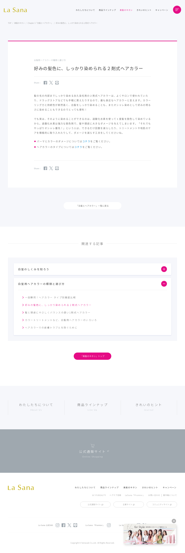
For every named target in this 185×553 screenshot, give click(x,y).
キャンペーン (161, 10)
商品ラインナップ (107, 10)
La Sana (17, 10)
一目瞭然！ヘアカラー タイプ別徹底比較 (50, 297)
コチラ (86, 141)
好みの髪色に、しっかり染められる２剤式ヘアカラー (58, 305)
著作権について (170, 495)
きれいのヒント (144, 10)
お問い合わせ (154, 495)
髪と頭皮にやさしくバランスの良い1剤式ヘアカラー (58, 312)
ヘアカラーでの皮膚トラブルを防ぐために (51, 327)
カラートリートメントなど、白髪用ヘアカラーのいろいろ (61, 320)
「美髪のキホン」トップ (92, 356)
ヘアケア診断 (115, 495)
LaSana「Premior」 (135, 495)
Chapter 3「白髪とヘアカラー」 (40, 23)
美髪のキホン (126, 10)
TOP (9, 23)
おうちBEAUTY (99, 495)
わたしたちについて (85, 10)
